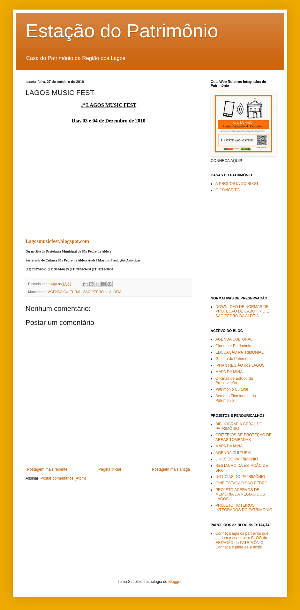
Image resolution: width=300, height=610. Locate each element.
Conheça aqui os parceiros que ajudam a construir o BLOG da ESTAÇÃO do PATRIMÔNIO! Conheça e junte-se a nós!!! (241, 540)
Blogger (175, 581)
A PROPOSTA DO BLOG (236, 183)
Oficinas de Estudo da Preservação (234, 380)
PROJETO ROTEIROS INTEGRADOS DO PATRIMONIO (243, 507)
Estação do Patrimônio (122, 30)
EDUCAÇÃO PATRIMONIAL (239, 352)
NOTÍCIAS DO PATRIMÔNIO (240, 476)
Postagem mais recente (47, 469)
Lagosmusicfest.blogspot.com (57, 241)
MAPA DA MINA (229, 372)
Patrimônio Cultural (231, 389)
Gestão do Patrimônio (233, 358)
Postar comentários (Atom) (63, 478)
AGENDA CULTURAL (64, 292)
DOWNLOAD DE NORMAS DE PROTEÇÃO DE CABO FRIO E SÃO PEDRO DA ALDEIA (242, 311)
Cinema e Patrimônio (233, 346)
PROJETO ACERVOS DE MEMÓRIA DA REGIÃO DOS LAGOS (240, 494)
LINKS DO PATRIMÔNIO (236, 459)
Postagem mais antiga (171, 469)
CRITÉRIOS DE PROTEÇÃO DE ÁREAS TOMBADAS (243, 437)
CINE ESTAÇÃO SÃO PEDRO (241, 483)
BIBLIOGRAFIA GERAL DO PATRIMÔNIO (239, 426)
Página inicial (109, 469)
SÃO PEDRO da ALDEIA (102, 292)
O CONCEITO (227, 190)
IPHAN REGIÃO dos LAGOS (240, 365)
